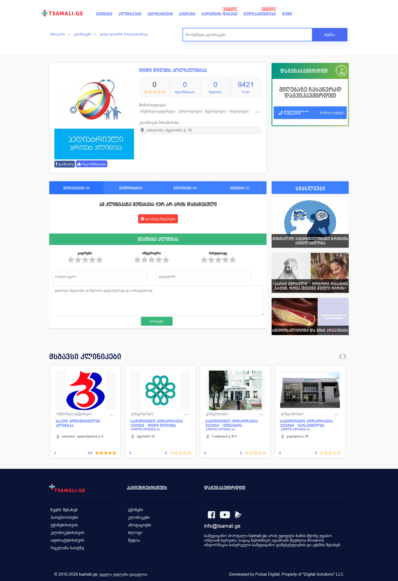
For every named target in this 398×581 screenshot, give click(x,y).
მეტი (287, 14)
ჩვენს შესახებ (64, 509)
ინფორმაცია (130, 188)
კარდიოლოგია (190, 111)
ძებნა (329, 34)
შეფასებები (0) (76, 188)
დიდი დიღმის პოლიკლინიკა (124, 34)
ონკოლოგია (238, 111)
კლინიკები (129, 14)
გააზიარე (65, 164)
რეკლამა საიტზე (67, 547)
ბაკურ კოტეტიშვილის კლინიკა (78, 423)
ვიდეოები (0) (185, 188)
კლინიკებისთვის (68, 532)
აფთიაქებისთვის (67, 540)
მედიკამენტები (259, 14)
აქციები (187, 14)
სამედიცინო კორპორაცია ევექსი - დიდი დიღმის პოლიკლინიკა (156, 424)
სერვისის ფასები (219, 14)
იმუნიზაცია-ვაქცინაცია (157, 111)
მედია (134, 540)
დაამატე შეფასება (158, 219)
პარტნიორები (64, 517)
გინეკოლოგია (142, 414)
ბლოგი (135, 532)
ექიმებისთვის (64, 525)
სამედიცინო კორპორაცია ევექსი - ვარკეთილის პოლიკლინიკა (306, 424)
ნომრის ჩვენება (332, 113)
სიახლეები (310, 188)
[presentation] (340, 356)
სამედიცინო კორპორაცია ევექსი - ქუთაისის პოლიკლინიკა (231, 424)
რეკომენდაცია (91, 164)
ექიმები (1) (239, 188)
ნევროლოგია (215, 111)
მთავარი (58, 34)
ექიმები (104, 14)
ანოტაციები (160, 14)
